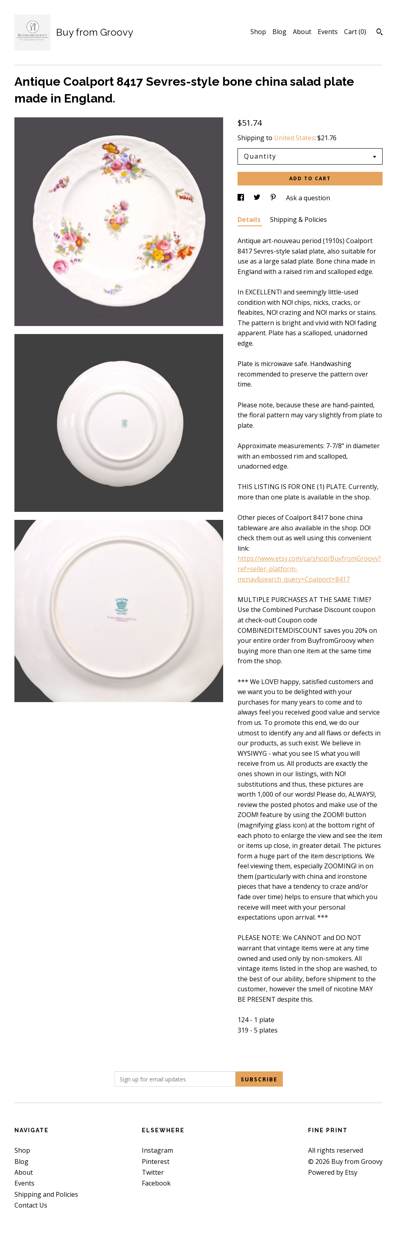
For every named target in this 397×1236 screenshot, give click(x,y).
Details (250, 219)
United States (294, 137)
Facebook (156, 1183)
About (302, 31)
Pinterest (155, 1161)
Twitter (153, 1172)
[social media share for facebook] (242, 197)
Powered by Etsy (332, 1172)
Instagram (157, 1150)
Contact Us (30, 1205)
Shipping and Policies (46, 1194)
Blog (279, 31)
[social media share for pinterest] (274, 197)
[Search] (380, 32)
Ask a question (308, 197)
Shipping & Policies (298, 219)
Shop (258, 31)
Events (328, 31)
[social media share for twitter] (258, 197)
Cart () (355, 31)
